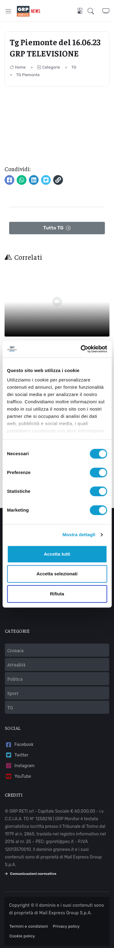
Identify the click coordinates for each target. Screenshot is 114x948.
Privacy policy (66, 926)
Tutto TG (57, 228)
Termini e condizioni (28, 926)
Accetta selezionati (57, 573)
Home (18, 67)
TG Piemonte (28, 75)
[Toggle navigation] (8, 11)
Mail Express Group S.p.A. (65, 913)
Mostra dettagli (78, 534)
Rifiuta (57, 593)
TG (73, 67)
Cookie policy (22, 936)
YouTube (18, 776)
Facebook (19, 745)
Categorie (48, 67)
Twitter (16, 755)
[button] (95, 11)
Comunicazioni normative (30, 874)
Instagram (20, 766)
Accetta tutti (57, 554)
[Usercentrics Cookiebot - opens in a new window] (81, 349)
